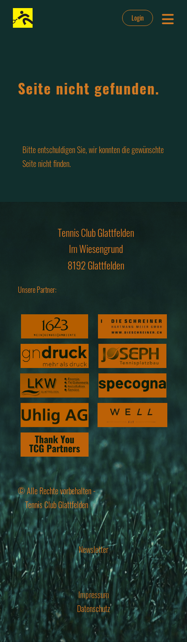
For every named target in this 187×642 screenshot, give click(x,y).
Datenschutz (93, 608)
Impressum (93, 594)
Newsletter (93, 549)
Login (138, 17)
